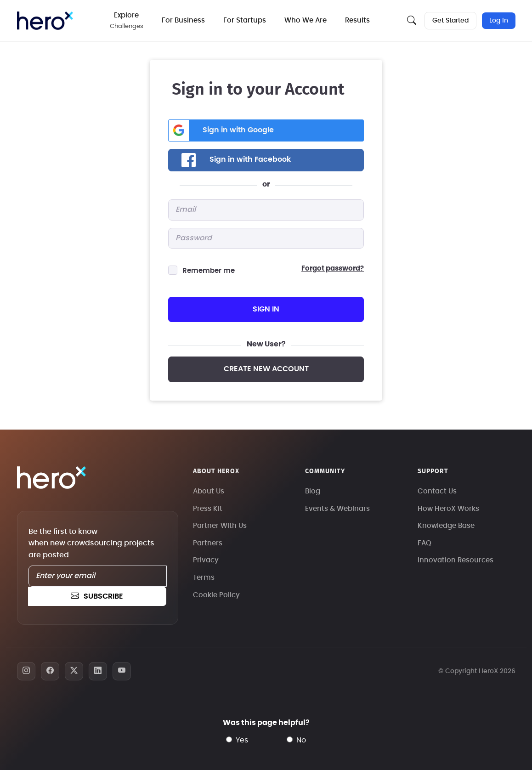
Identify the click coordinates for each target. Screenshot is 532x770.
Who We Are (306, 20)
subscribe (97, 596)
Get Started (450, 20)
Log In (498, 20)
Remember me (208, 270)
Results (358, 20)
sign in (266, 309)
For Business (184, 20)
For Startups (245, 20)
